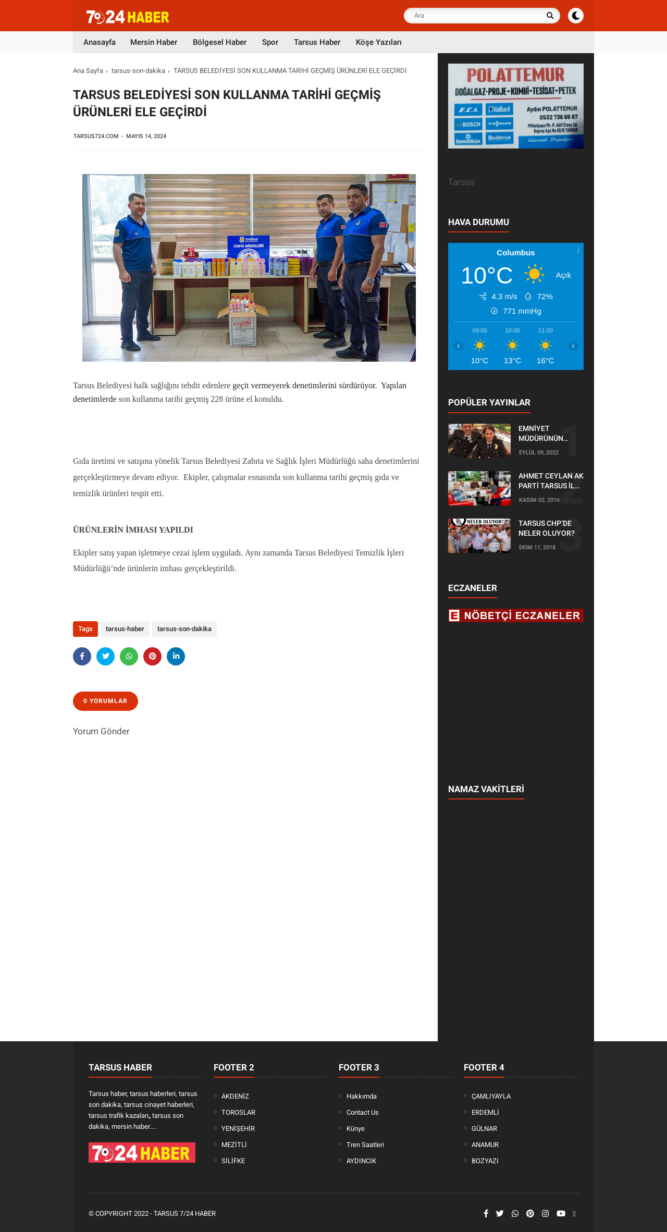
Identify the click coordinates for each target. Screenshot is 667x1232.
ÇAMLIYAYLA (491, 1096)
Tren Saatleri (365, 1145)
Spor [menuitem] (270, 42)
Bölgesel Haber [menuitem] (219, 42)
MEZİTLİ (234, 1145)
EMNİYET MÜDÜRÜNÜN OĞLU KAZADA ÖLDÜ (542, 434)
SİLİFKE (233, 1161)
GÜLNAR (484, 1128)
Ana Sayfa (88, 71)
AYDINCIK (361, 1161)
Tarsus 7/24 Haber (185, 1213)
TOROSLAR (238, 1112)
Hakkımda (362, 1096)
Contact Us (363, 1112)
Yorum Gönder (101, 731)
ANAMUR (485, 1145)
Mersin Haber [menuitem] (153, 42)
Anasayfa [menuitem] (99, 42)
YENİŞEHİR (238, 1128)
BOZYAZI (485, 1161)
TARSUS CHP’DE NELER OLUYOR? (546, 528)
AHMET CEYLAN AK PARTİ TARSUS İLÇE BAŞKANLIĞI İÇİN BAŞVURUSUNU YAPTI (551, 481)
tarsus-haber (125, 629)
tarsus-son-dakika (138, 71)
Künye (356, 1128)
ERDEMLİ (485, 1112)
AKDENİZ (235, 1096)
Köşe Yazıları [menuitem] (379, 42)
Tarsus (461, 182)
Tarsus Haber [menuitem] (317, 42)
